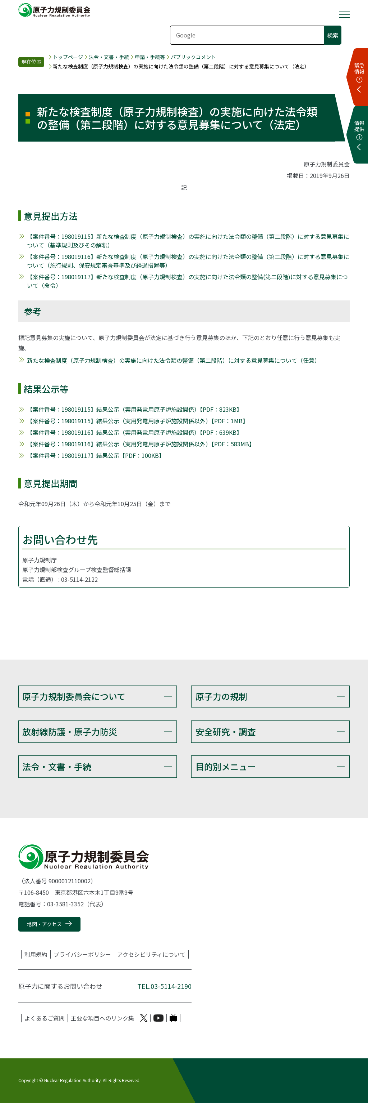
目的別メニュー (226, 769)
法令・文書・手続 (109, 57)
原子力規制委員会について (73, 696)
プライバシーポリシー (82, 959)
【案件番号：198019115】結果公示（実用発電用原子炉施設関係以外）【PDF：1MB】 (137, 420)
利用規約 (35, 959)
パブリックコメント (193, 57)
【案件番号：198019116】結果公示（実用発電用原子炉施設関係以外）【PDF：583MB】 (141, 443)
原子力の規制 (221, 696)
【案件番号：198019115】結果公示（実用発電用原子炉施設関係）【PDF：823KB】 (134, 409)
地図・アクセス (44, 928)
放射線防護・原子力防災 (69, 733)
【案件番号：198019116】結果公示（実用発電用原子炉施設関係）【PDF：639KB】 (134, 432)
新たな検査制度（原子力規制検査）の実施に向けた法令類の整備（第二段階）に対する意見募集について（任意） (173, 360)
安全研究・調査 (226, 733)
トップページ (68, 57)
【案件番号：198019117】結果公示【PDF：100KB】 (96, 455)
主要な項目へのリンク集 (102, 1022)
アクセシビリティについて (151, 959)
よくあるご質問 (44, 1022)
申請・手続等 (150, 57)
